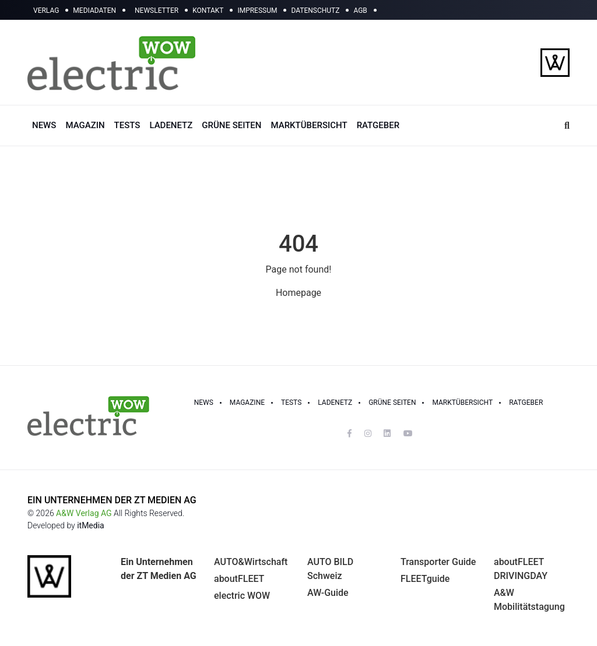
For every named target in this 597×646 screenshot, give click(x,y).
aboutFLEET (239, 578)
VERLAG (46, 10)
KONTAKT (207, 10)
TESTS (127, 125)
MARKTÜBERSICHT (309, 125)
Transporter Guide (438, 561)
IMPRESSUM (257, 10)
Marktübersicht (462, 402)
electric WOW (242, 595)
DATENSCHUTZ (315, 10)
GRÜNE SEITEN (231, 125)
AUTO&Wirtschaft (250, 561)
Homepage (298, 292)
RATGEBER (378, 125)
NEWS (44, 125)
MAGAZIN (84, 125)
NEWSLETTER (156, 10)
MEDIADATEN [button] (94, 10)
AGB (360, 10)
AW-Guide (328, 592)
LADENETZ (170, 125)
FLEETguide (425, 578)
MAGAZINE (247, 402)
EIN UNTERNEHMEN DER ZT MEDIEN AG (111, 500)
